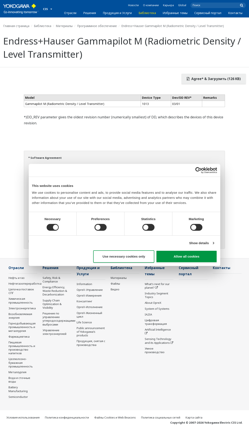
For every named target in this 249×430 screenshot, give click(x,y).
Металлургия (17, 372)
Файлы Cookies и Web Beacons (115, 417)
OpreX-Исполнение (90, 307)
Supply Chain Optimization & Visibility (52, 304)
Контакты (235, 13)
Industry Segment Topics (156, 295)
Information (84, 284)
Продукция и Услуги (117, 13)
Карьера (168, 5)
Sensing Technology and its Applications (158, 340)
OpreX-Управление (90, 290)
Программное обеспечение (97, 26)
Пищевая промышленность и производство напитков (22, 347)
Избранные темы (175, 13)
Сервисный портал (207, 13)
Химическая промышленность (21, 300)
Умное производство (155, 350)
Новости (133, 5)
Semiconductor (18, 397)
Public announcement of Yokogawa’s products (91, 331)
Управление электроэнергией (54, 332)
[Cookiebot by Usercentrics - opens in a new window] (198, 170)
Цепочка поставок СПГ (21, 291)
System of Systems (157, 309)
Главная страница (16, 26)
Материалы (64, 26)
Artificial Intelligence (158, 329)
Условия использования (23, 417)
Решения (89, 13)
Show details (199, 243)
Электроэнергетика (22, 308)
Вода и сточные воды (19, 379)
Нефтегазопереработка (25, 283)
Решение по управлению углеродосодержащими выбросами (59, 318)
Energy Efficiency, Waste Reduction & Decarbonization (55, 290)
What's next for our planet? (157, 286)
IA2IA (148, 314)
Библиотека (147, 13)
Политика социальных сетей (160, 417)
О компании (151, 5)
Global (182, 5)
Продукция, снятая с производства (91, 343)
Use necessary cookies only (124, 256)
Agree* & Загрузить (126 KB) (214, 78)
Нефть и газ (16, 278)
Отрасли (70, 13)
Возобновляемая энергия (20, 316)
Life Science (84, 322)
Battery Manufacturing (18, 389)
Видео (115, 289)
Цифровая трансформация (156, 322)
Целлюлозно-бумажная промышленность (21, 362)
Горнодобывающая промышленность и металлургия (22, 327)
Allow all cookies (186, 256)
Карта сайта (194, 417)
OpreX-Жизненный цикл (89, 314)
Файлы (115, 283)
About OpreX (153, 303)
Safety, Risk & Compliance (51, 279)
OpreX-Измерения (89, 295)
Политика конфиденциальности (67, 417)
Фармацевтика (19, 336)
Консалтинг (84, 301)
